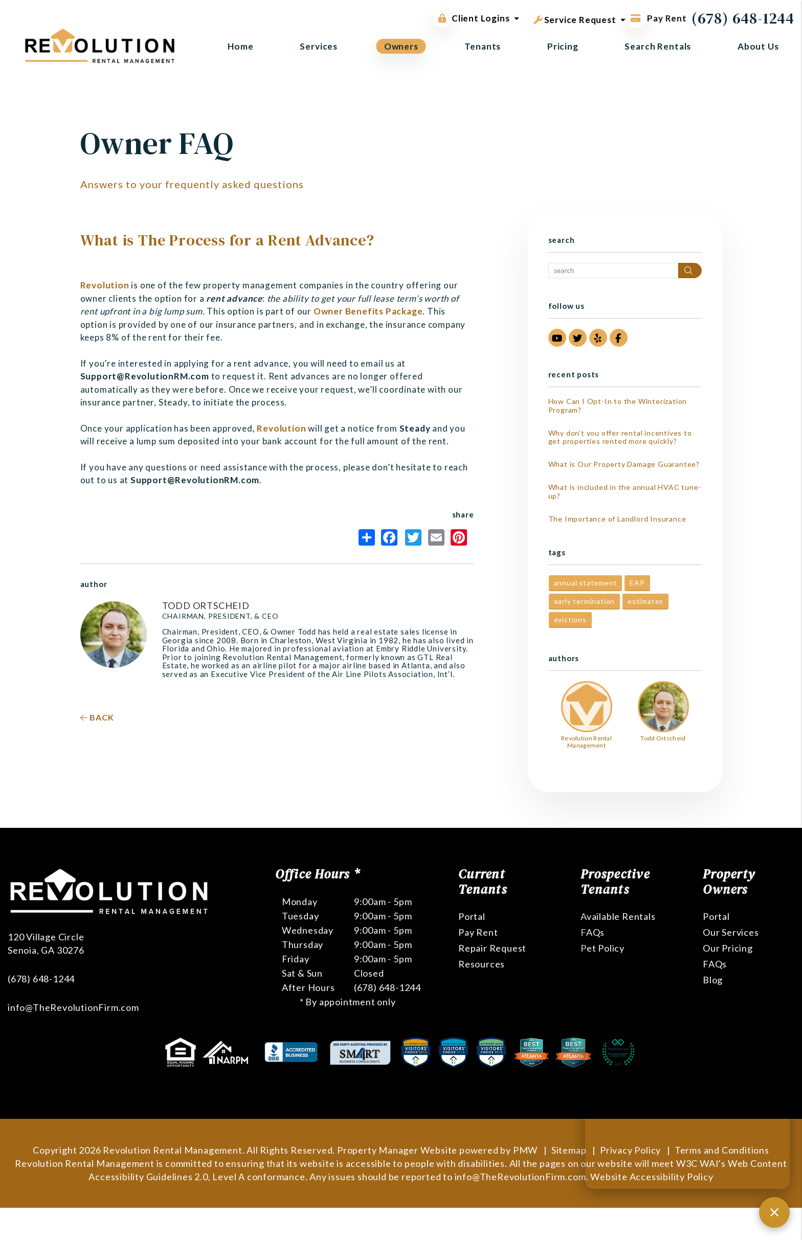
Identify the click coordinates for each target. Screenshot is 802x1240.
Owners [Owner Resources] (401, 46)
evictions (570, 619)
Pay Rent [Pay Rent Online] (657, 18)
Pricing (562, 46)
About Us (758, 46)
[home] (99, 45)
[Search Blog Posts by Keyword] (613, 270)
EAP (637, 582)
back (97, 717)
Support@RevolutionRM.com (144, 376)
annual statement (585, 582)
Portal (471, 916)
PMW (525, 1150)
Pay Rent (478, 932)
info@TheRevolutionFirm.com (73, 1007)
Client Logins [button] (471, 18)
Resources (481, 964)
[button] (557, 338)
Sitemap (569, 1150)
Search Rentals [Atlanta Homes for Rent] (658, 46)
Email (436, 537)
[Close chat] (774, 1212)
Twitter (413, 537)
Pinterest (459, 537)
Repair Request (492, 948)
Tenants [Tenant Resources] (482, 46)
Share (367, 537)
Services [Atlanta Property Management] (319, 46)
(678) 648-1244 (743, 18)
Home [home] (240, 46)
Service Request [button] (574, 18)
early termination (584, 601)
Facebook (389, 537)
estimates (645, 601)
